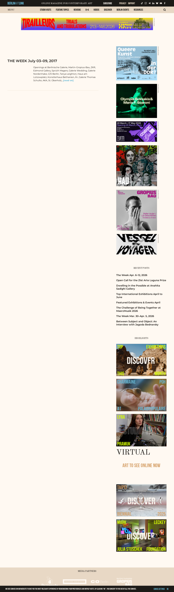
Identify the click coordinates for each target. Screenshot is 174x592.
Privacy (122, 3)
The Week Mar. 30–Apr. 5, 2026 (135, 316)
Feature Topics (62, 9)
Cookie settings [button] (159, 589)
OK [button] (168, 589)
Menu (11, 10)
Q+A (87, 9)
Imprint (131, 3)
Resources (138, 9)
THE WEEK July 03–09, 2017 (32, 61)
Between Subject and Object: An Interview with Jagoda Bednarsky (137, 323)
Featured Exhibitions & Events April (138, 302)
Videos (96, 9)
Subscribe (107, 3)
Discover (108, 9)
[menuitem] (45, 11)
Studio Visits (45, 9)
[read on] (68, 80)
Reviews (77, 9)
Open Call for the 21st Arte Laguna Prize (141, 280)
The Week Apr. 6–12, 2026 (131, 275)
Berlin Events (123, 9)
